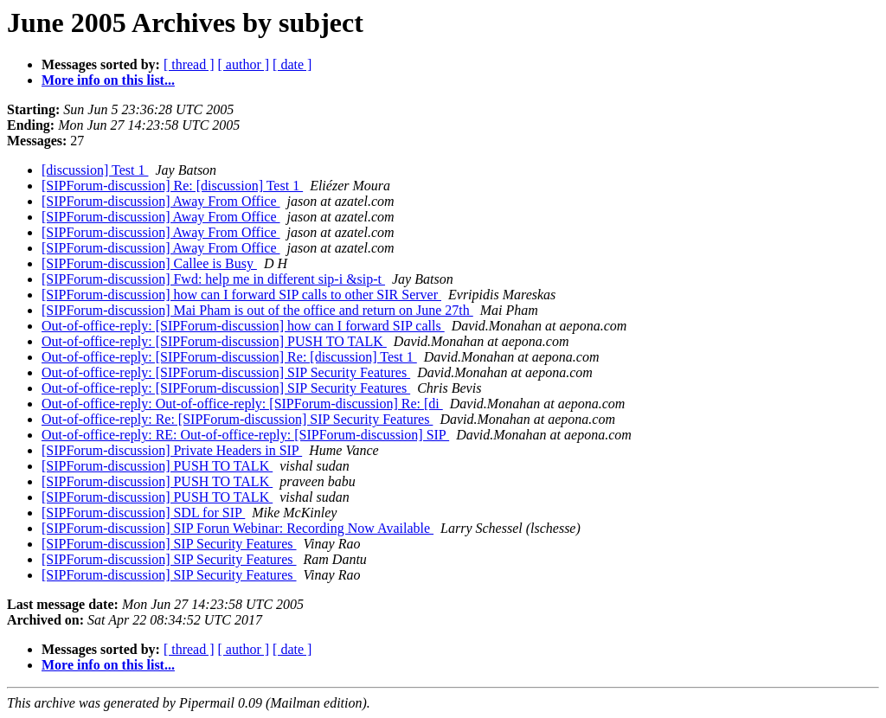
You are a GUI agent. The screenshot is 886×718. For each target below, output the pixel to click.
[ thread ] (189, 64)
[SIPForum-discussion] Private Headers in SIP (172, 450)
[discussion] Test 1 (95, 170)
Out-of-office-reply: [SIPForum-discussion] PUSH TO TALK (214, 341)
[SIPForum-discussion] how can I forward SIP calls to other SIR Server (241, 294)
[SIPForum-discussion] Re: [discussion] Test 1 (172, 185)
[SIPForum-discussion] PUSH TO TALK (157, 465)
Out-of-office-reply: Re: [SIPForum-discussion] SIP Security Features (237, 419)
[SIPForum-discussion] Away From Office (161, 201)
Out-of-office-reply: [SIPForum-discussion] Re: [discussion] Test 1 (229, 356)
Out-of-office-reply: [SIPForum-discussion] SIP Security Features (226, 372)
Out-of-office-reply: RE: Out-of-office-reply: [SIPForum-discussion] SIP (245, 434)
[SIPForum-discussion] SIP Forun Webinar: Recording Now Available (237, 528)
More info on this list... (108, 80)
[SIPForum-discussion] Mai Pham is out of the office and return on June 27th (257, 310)
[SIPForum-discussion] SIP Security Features (169, 543)
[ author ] (244, 64)
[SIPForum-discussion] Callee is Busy (149, 263)
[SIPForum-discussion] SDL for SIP (143, 512)
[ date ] (292, 64)
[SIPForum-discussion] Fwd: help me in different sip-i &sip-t (213, 279)
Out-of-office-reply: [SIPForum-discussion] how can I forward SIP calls (243, 325)
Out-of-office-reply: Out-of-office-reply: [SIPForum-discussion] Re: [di (242, 403)
